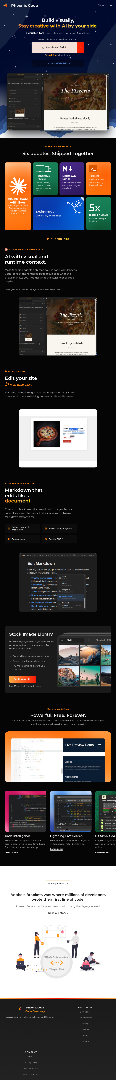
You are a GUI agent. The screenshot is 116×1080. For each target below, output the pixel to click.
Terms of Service (30, 1068)
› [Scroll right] (112, 811)
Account (85, 1030)
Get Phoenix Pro (22, 679)
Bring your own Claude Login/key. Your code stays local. (33, 289)
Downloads (85, 1012)
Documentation (85, 1018)
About (31, 1056)
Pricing (85, 1024)
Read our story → (58, 913)
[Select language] (101, 5)
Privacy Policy (30, 1063)
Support (85, 1041)
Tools (85, 1035)
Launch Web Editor (58, 63)
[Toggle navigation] (111, 5)
